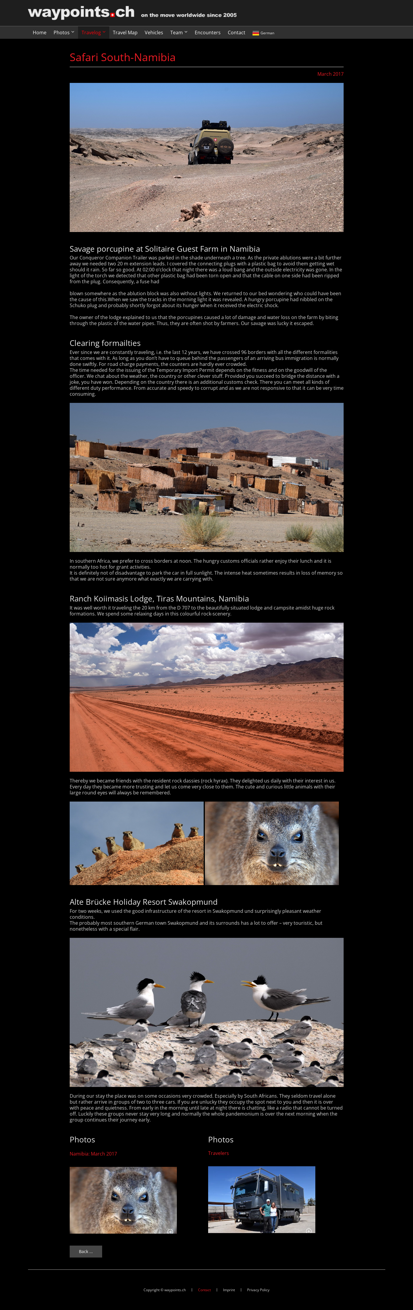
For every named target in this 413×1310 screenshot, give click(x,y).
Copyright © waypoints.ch (165, 1289)
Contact (204, 1289)
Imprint (229, 1289)
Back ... (86, 1251)
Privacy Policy (258, 1289)
